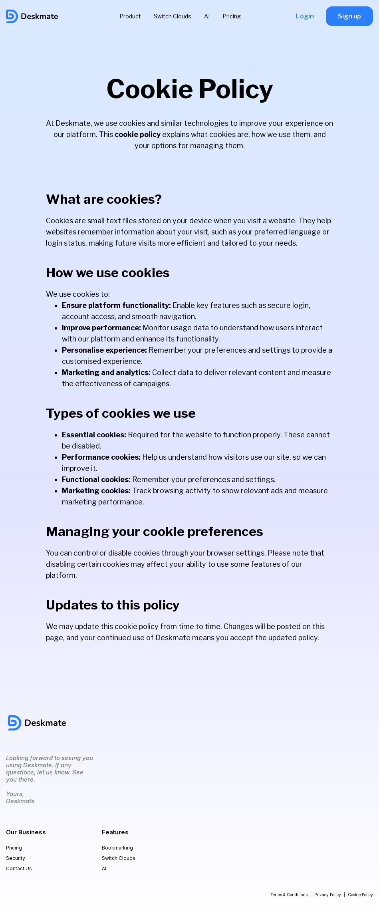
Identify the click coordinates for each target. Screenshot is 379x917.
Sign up (349, 16)
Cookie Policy (360, 894)
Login (305, 16)
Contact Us (19, 868)
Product (130, 16)
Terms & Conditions (289, 894)
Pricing (231, 16)
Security (15, 858)
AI (207, 16)
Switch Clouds (172, 16)
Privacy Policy (327, 894)
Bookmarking (117, 848)
